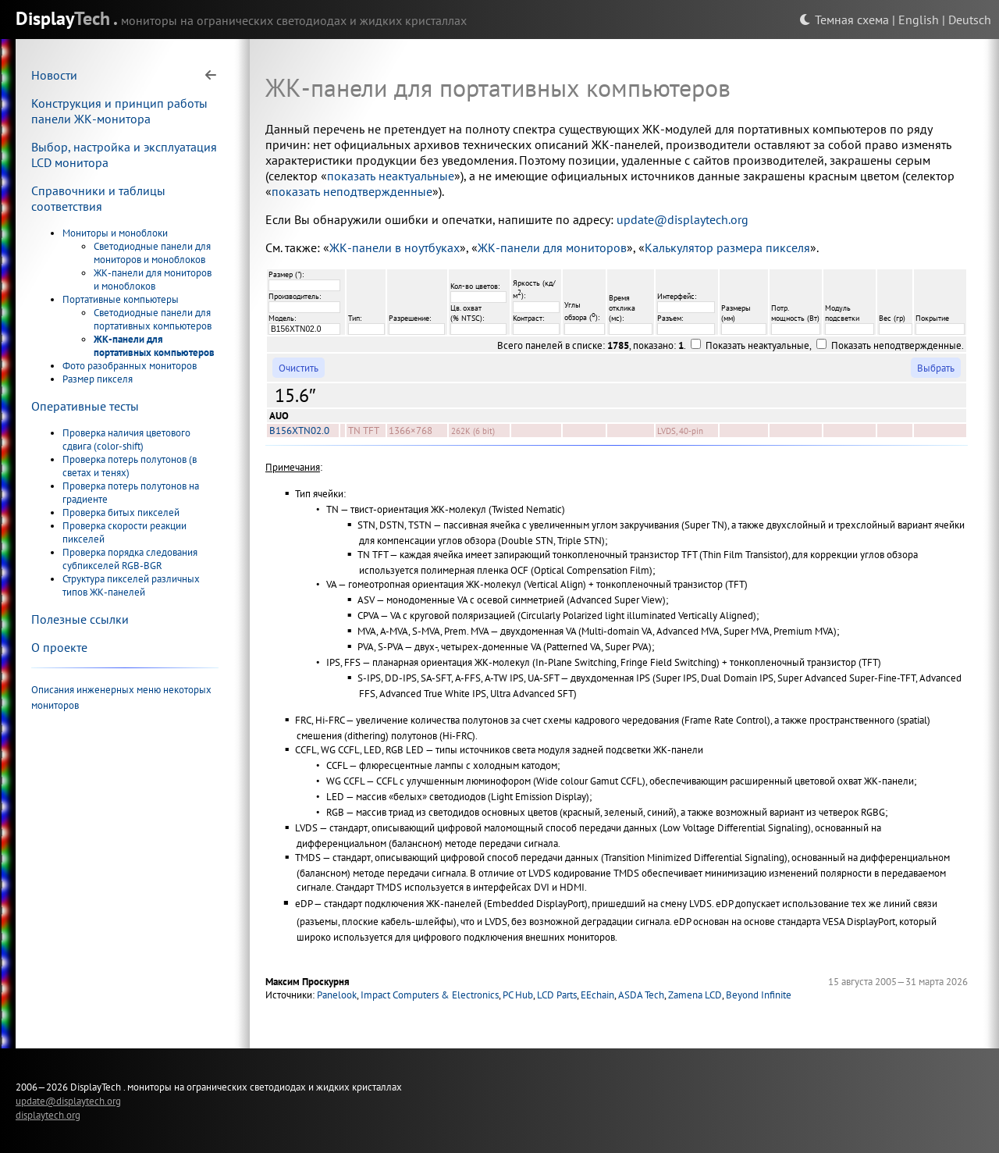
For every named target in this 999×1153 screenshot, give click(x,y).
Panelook (337, 995)
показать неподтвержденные (352, 191)
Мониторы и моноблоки (115, 233)
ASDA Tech (641, 995)
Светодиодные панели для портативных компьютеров (153, 319)
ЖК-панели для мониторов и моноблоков (153, 279)
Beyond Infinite (758, 995)
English (918, 19)
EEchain (597, 995)
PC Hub (518, 995)
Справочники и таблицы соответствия (98, 198)
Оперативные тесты (85, 406)
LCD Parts (557, 995)
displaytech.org (48, 1115)
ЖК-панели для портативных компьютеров (154, 346)
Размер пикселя (97, 379)
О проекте (59, 647)
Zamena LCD (695, 995)
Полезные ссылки (80, 619)
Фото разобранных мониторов (129, 365)
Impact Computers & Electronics (430, 995)
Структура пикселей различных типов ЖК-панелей (131, 585)
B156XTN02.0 (299, 430)
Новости (54, 75)
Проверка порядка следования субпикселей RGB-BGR (129, 559)
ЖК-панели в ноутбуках (394, 247)
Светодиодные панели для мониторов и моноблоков (152, 253)
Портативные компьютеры (120, 299)
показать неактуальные (390, 175)
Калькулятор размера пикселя (727, 247)
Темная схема (844, 19)
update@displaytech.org (682, 219)
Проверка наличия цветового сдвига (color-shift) (126, 439)
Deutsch (969, 19)
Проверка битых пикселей (121, 512)
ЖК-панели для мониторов (552, 247)
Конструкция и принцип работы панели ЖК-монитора (119, 110)
